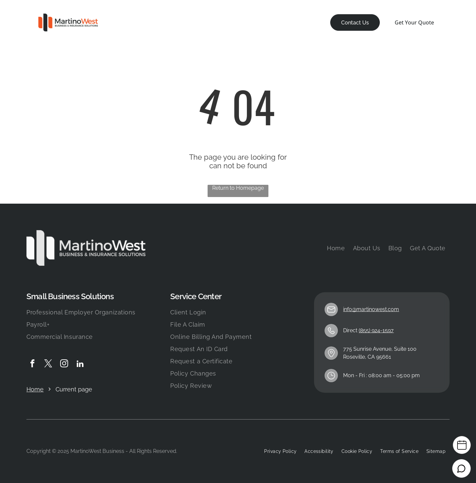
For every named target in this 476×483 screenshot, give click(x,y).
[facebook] (32, 364)
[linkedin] (80, 364)
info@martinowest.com (371, 309)
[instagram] (64, 364)
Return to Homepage (238, 188)
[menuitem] (126, 22)
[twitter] (48, 364)
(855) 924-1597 (376, 330)
